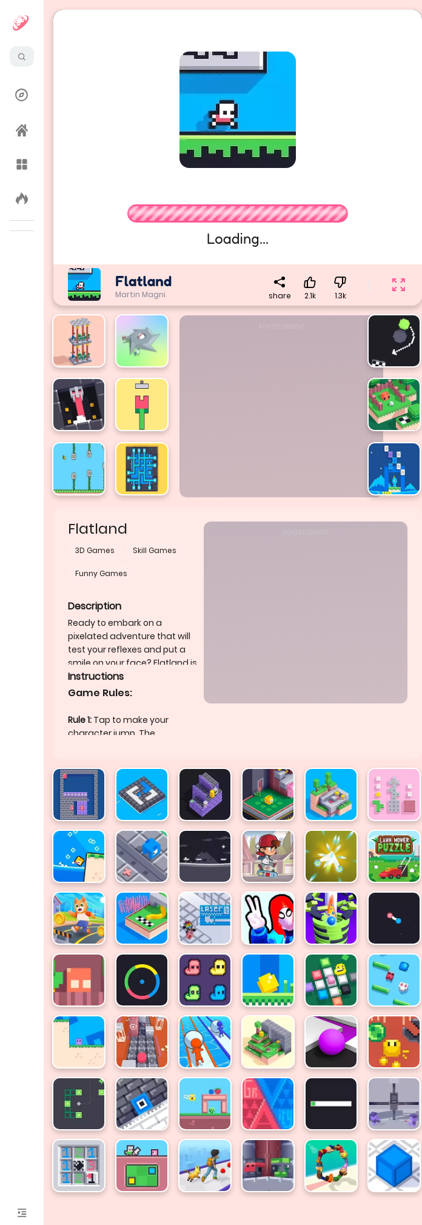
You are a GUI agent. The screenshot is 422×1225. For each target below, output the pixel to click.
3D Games (95, 550)
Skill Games (154, 550)
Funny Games (101, 573)
